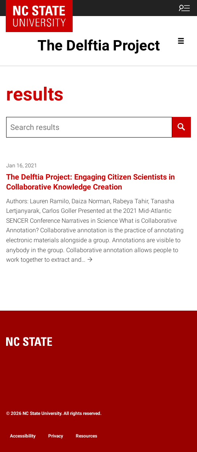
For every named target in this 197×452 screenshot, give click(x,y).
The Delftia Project (98, 45)
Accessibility (23, 436)
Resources (86, 436)
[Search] (181, 127)
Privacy (55, 436)
